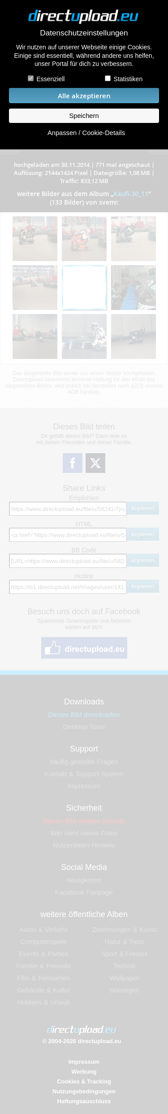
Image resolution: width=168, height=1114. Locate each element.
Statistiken (128, 79)
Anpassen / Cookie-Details (86, 132)
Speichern (84, 115)
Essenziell (50, 79)
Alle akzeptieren (84, 96)
